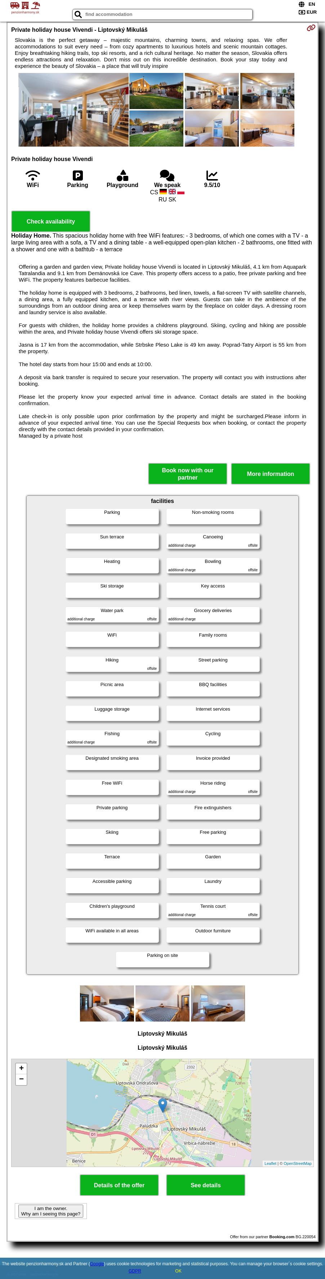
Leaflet (270, 1163)
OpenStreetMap (298, 1163)
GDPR (135, 1271)
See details (206, 1185)
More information (270, 474)
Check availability (51, 221)
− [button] (21, 1079)
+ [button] (21, 1068)
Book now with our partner (187, 473)
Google (97, 1263)
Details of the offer (119, 1185)
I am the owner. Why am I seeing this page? (50, 1211)
